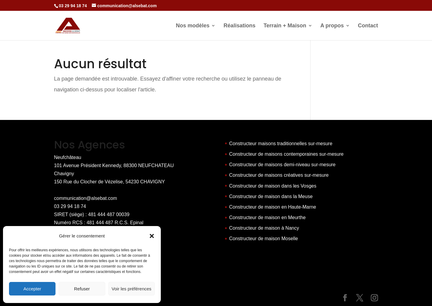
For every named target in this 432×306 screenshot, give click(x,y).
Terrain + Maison (284, 26)
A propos (332, 26)
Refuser (82, 288)
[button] (152, 236)
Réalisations (239, 26)
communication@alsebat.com (85, 198)
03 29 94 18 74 (70, 206)
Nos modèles (192, 26)
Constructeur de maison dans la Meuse (271, 196)
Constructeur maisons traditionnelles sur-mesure (280, 143)
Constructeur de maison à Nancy (264, 228)
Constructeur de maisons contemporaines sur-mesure (286, 154)
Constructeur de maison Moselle (263, 238)
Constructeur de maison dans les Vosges (272, 185)
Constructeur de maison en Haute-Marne (272, 207)
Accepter (32, 288)
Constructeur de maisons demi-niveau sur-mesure (282, 164)
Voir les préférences (132, 288)
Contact (368, 26)
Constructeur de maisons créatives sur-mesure (279, 175)
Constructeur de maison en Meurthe (267, 217)
